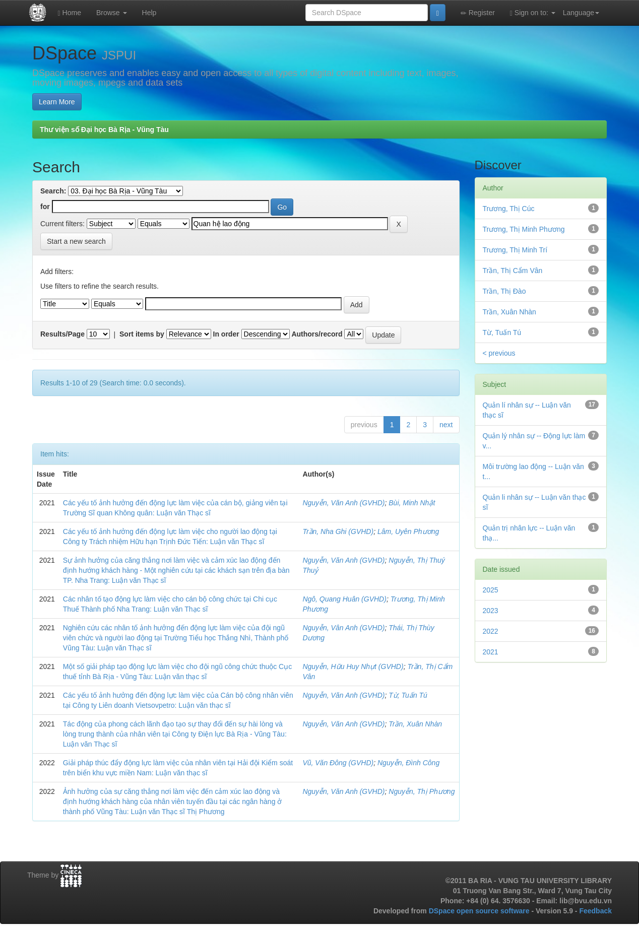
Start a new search (76, 241)
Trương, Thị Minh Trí (515, 250)
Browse (111, 13)
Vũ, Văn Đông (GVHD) (337, 763)
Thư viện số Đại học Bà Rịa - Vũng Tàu (104, 129)
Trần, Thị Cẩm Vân (513, 270)
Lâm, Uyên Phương (408, 531)
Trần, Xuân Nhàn (415, 724)
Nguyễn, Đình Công (408, 763)
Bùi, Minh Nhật (412, 503)
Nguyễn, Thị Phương (422, 791)
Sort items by (141, 334)
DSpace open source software (480, 911)
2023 (490, 611)
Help (149, 13)
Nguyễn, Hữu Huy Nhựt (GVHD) (352, 666)
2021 (490, 652)
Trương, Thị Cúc (509, 209)
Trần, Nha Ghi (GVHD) (337, 531)
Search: (53, 191)
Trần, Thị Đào (504, 291)
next (446, 425)
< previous (499, 353)
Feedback (595, 911)
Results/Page (62, 334)
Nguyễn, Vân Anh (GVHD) (343, 628)
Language (581, 13)
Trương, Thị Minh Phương (524, 229)
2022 (490, 631)
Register (478, 13)
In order (226, 334)
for (45, 207)
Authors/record (316, 334)
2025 (490, 590)
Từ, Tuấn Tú (408, 695)
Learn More (57, 102)
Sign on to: (532, 13)
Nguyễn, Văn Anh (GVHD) (343, 503)
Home (69, 13)
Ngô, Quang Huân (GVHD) (344, 599)
